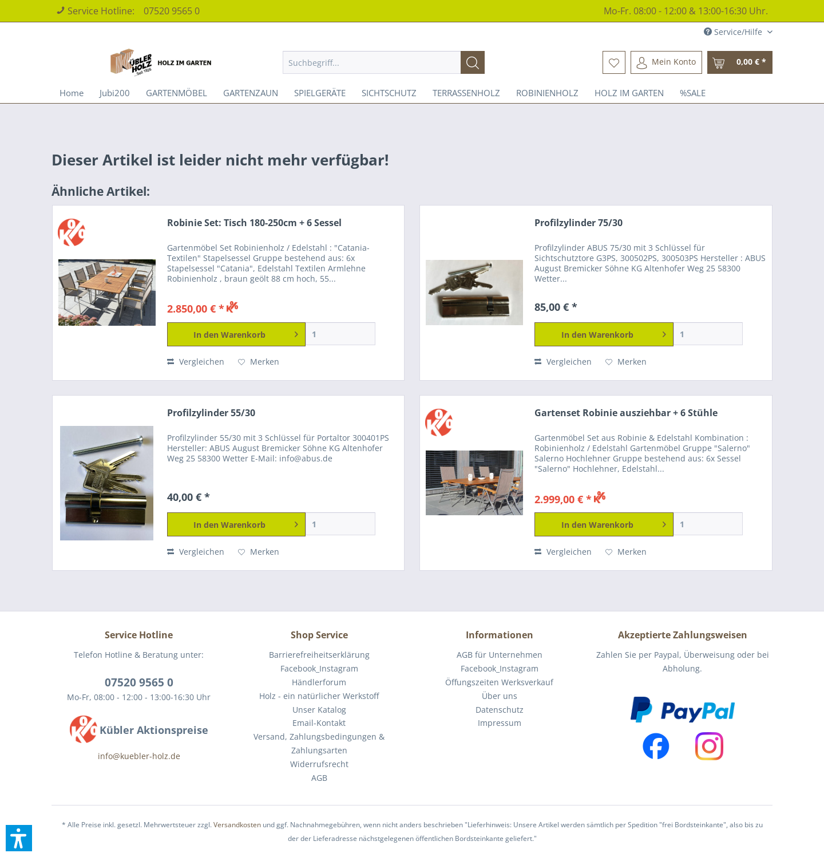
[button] (19, 838)
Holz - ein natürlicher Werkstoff (319, 695)
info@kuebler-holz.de (139, 756)
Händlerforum (319, 682)
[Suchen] (473, 62)
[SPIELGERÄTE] (320, 92)
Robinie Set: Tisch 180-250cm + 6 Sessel (254, 223)
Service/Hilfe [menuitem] (734, 31)
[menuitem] (384, 62)
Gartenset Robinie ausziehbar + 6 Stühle (626, 413)
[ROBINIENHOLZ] (547, 92)
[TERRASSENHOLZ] (466, 92)
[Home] (72, 92)
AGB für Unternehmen (499, 654)
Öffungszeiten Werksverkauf (499, 682)
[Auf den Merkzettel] (258, 362)
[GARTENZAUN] (250, 92)
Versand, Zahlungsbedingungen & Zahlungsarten (319, 743)
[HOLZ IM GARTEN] (629, 92)
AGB (319, 777)
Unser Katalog (319, 709)
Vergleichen (195, 361)
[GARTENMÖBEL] (176, 92)
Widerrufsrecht (319, 764)
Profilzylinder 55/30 (211, 413)
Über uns (499, 695)
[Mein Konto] (666, 62)
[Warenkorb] (739, 62)
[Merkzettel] (614, 62)
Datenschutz (500, 709)
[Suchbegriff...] (384, 62)
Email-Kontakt (319, 722)
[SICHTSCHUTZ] (389, 92)
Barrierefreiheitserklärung (319, 654)
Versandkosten (237, 825)
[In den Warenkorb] (236, 334)
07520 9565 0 (172, 11)
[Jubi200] (115, 92)
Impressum (499, 722)
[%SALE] (693, 92)
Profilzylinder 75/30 (578, 223)
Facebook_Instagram (319, 668)
